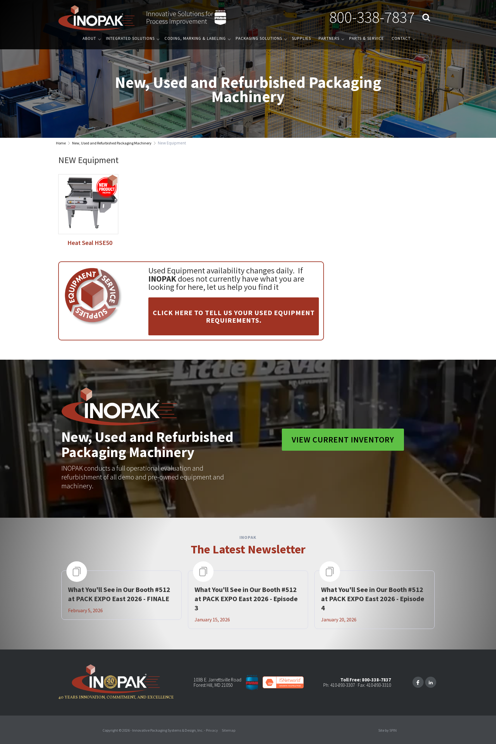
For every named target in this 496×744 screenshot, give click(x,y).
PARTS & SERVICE (366, 38)
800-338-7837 (372, 17)
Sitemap (228, 730)
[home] (96, 17)
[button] (90, 38)
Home (61, 143)
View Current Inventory (343, 439)
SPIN (393, 730)
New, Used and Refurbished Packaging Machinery (112, 143)
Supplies (301, 38)
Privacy (212, 730)
